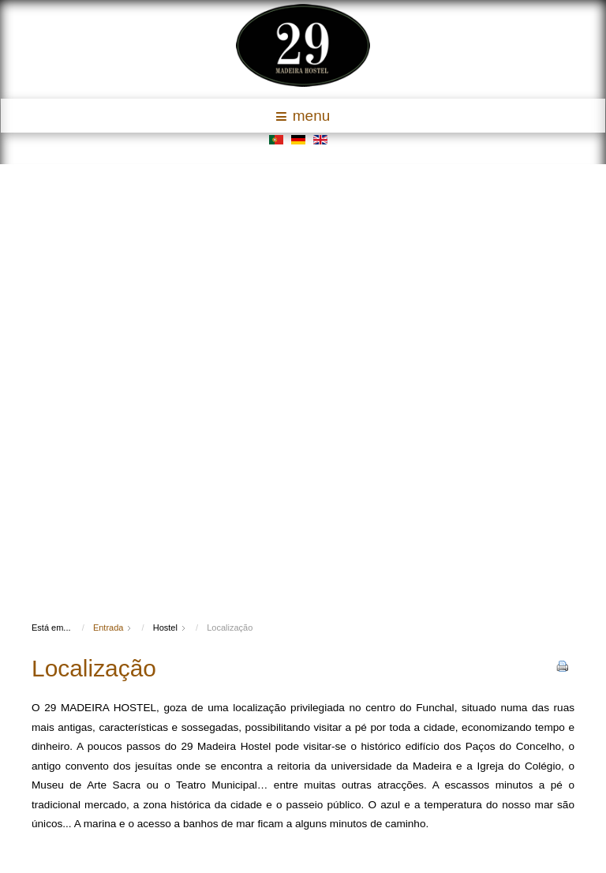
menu (303, 115)
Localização (94, 668)
